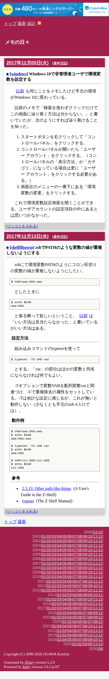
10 (90, 544)
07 (75, 544)
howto (27, 247)
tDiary (29, 670)
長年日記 (60, 63)
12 (100, 540)
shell (15, 247)
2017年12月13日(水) (28, 236)
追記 (31, 23)
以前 (20, 91)
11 (95, 540)
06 (69, 544)
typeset (28, 509)
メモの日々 (17, 42)
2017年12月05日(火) (28, 62)
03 (54, 544)
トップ (10, 23)
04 (59, 544)
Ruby (26, 675)
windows (19, 74)
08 (80, 544)
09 (85, 544)
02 (49, 544)
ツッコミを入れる (21, 226)
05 (64, 544)
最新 (22, 23)
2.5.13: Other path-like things (46, 496)
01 (44, 544)
